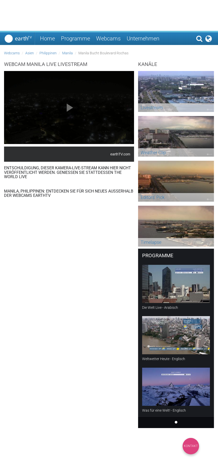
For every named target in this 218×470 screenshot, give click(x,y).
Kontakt (191, 446)
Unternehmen (143, 38)
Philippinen (48, 53)
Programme (75, 38)
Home (47, 38)
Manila (67, 53)
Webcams (108, 38)
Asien (29, 53)
